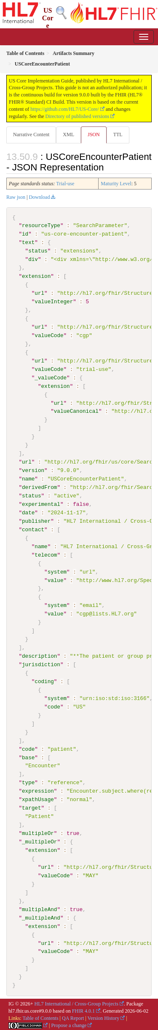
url (39, 293)
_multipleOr (39, 841)
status (37, 251)
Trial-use (65, 184)
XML (68, 134)
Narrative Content (31, 134)
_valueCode (51, 377)
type (28, 782)
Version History (104, 1017)
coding (44, 681)
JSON (94, 134)
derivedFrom (39, 487)
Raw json (15, 197)
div (33, 259)
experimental (41, 504)
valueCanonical (76, 411)
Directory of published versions (78, 116)
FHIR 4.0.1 (83, 1011)
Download (39, 197)
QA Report (73, 1017)
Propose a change (68, 1024)
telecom (46, 554)
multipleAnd (39, 908)
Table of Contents (40, 1017)
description (39, 655)
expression (38, 790)
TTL (118, 134)
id (25, 234)
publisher (36, 521)
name (28, 479)
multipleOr (38, 833)
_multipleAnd (41, 917)
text (28, 242)
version (33, 470)
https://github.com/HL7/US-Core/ (64, 109)
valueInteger (54, 301)
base (28, 757)
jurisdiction (41, 664)
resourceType (41, 225)
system (57, 571)
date (28, 512)
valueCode (49, 335)
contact (33, 529)
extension (36, 276)
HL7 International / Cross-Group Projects (76, 1003)
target (31, 807)
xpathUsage (38, 799)
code (54, 706)
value (56, 580)
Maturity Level (116, 184)
